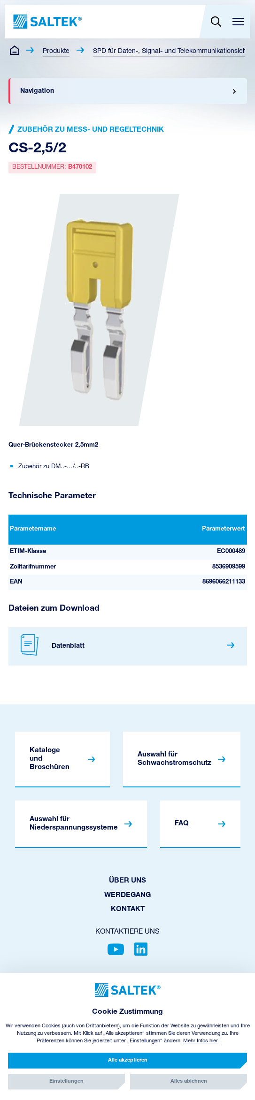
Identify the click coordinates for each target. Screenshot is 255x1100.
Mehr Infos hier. (201, 1041)
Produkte (56, 51)
